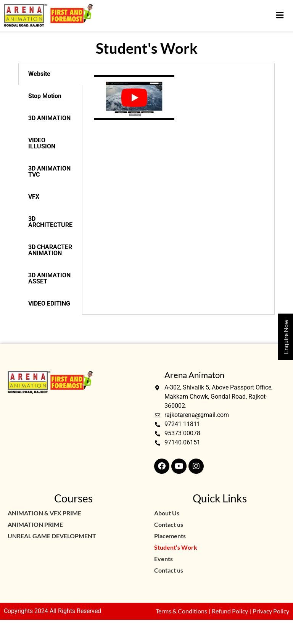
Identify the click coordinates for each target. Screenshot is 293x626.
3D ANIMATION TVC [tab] (49, 171)
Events (163, 558)
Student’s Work (175, 547)
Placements (170, 535)
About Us (166, 513)
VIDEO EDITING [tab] (49, 303)
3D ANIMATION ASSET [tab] (49, 278)
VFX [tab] (33, 196)
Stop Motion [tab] (44, 96)
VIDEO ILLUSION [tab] (41, 143)
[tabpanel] (178, 97)
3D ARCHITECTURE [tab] (50, 222)
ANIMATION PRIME (35, 524)
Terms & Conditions (181, 611)
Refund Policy (230, 611)
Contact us (168, 524)
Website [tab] (39, 73)
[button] (279, 15)
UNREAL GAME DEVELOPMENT (52, 535)
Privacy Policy (271, 611)
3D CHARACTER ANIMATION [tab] (50, 250)
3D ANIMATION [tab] (49, 118)
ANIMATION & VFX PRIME (44, 513)
